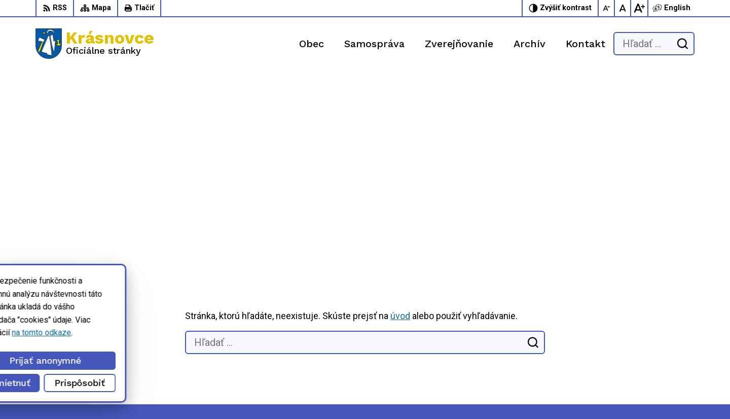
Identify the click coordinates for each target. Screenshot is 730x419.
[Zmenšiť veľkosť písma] (607, 8)
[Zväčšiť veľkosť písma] (639, 8)
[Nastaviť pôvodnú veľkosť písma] (623, 8)
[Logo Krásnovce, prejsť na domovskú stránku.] (94, 43)
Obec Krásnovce (285, 392)
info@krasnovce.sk (509, 355)
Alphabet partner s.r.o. (150, 392)
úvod (400, 126)
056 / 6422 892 (503, 344)
